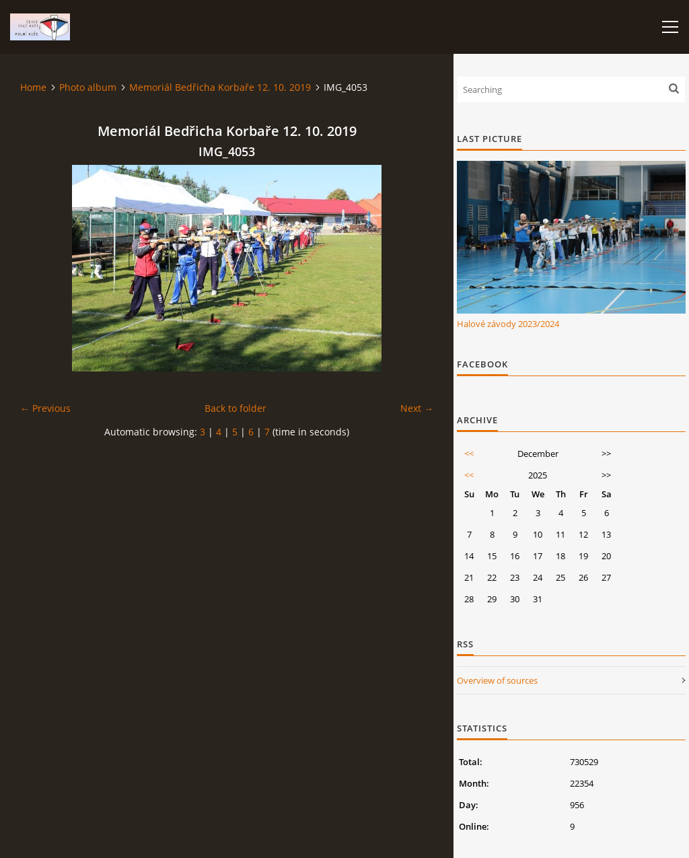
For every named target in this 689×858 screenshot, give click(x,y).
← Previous (45, 408)
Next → (416, 408)
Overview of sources (497, 680)
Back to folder (235, 408)
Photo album (87, 87)
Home (33, 87)
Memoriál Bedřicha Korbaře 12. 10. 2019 (220, 87)
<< (469, 454)
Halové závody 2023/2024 (508, 324)
